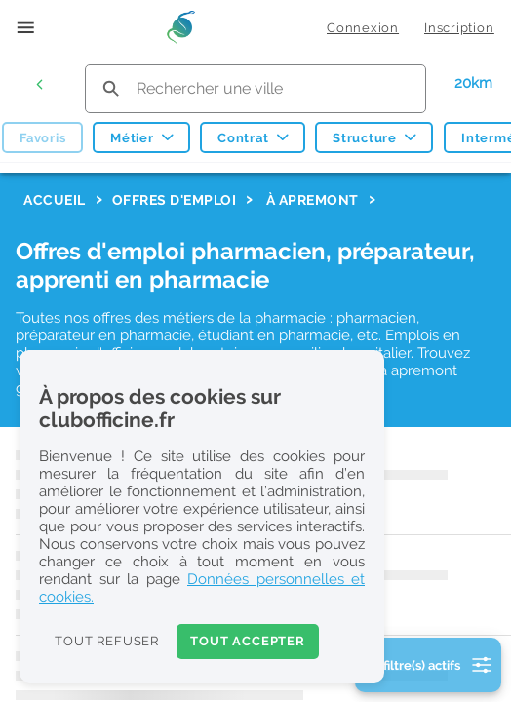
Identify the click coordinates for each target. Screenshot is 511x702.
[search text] (255, 88)
